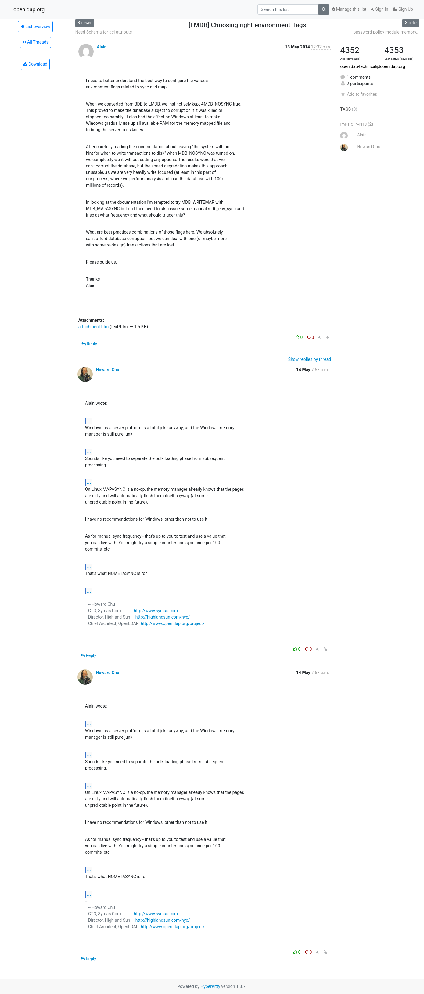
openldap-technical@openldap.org (372, 66)
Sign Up (403, 9)
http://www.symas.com (156, 610)
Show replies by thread (309, 359)
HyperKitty (210, 986)
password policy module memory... (386, 32)
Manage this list (349, 9)
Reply (89, 343)
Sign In (379, 9)
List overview (35, 26)
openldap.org (29, 9)
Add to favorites (358, 94)
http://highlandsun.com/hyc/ (162, 617)
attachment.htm (93, 326)
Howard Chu (107, 369)
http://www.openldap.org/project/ (173, 623)
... (89, 421)
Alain (101, 47)
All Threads (35, 42)
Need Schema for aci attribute (103, 32)
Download (35, 64)
